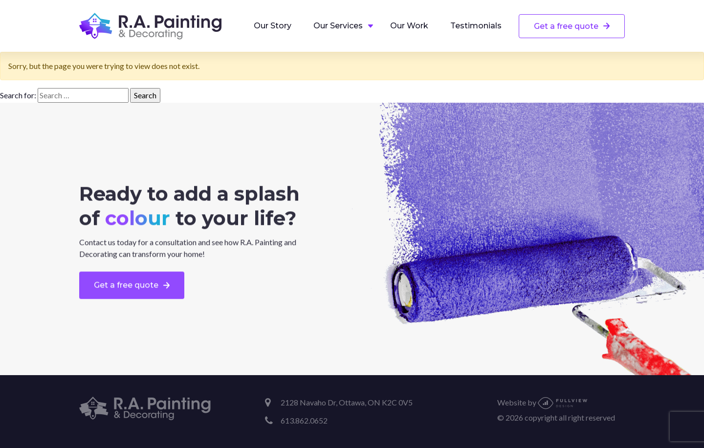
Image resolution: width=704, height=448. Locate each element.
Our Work (409, 25)
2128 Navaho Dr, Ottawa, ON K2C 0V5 (347, 402)
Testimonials (476, 25)
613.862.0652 (304, 420)
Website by (542, 402)
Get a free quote (566, 26)
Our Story (272, 25)
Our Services (338, 25)
